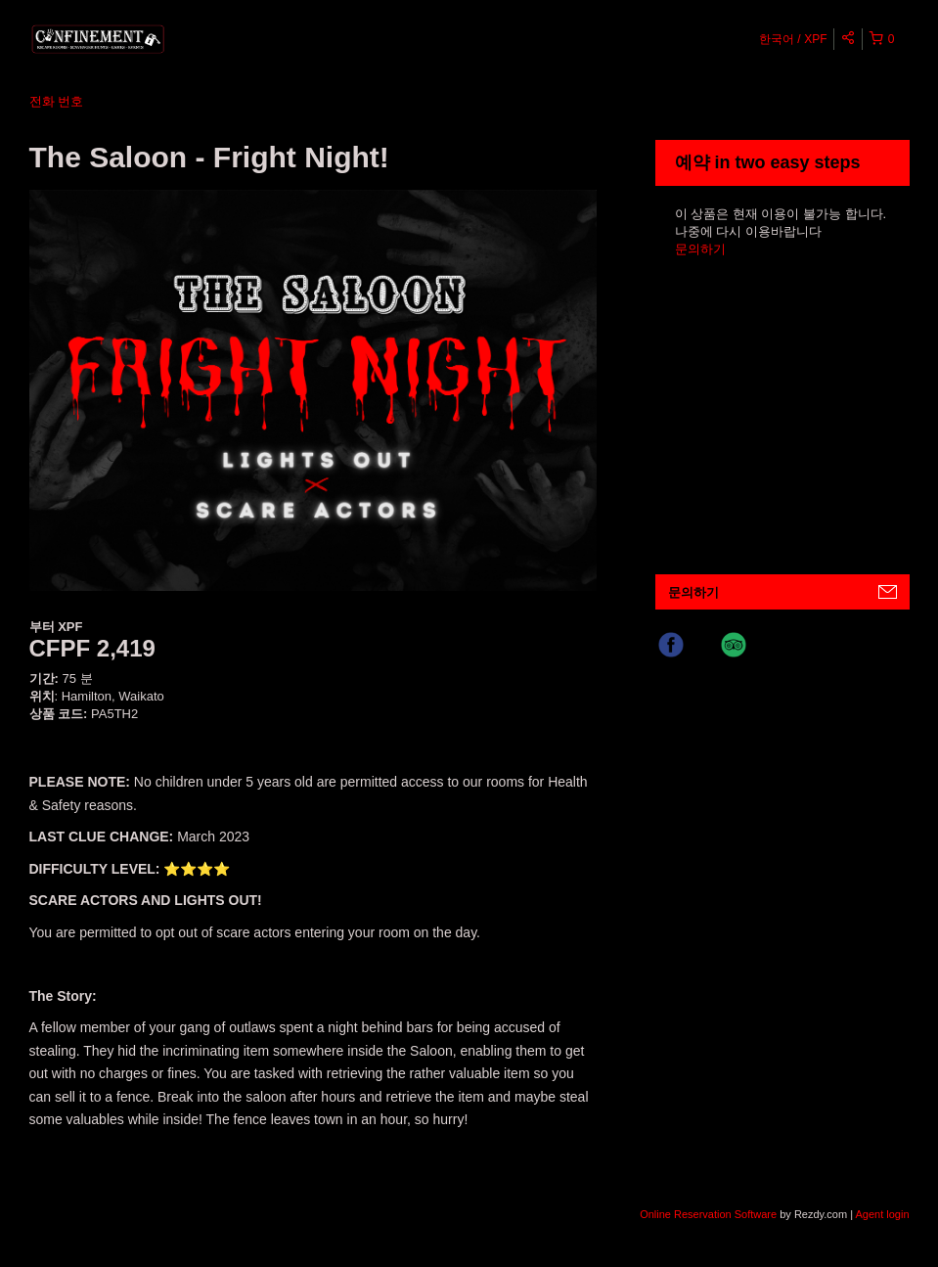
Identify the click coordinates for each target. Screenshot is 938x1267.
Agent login (882, 1214)
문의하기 (700, 249)
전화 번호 (56, 101)
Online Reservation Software (708, 1214)
